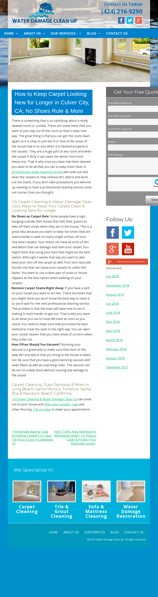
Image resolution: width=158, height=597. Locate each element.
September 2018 (117, 285)
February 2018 (116, 349)
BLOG (91, 33)
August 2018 (115, 295)
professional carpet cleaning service (37, 172)
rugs (75, 404)
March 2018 (114, 340)
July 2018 (112, 304)
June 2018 (113, 313)
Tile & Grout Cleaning (61, 511)
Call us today (42, 409)
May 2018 (113, 322)
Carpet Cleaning (27, 508)
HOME (9, 33)
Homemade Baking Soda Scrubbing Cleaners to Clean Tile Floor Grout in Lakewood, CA (32, 437)
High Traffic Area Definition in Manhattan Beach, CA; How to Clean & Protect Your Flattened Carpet (75, 437)
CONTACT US (117, 33)
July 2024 (112, 276)
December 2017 (117, 367)
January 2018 (115, 358)
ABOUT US (32, 33)
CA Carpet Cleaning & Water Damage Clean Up (44, 399)
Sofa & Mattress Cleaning (96, 511)
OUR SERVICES (63, 33)
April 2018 (113, 331)
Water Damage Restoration (131, 511)
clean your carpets (57, 404)
